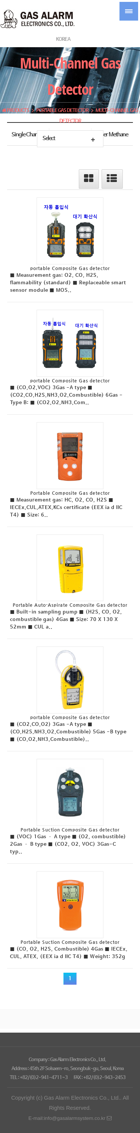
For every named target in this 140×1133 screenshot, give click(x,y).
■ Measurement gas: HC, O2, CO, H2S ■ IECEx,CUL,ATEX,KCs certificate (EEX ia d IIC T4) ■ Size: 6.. (66, 507)
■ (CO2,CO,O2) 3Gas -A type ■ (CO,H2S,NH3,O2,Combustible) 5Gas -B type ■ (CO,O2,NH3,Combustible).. (68, 732)
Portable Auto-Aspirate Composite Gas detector (70, 605)
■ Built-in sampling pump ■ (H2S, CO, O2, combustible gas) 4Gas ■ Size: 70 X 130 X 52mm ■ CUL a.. (66, 619)
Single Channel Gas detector (28, 136)
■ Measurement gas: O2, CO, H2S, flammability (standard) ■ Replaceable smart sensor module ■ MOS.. (68, 283)
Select (49, 139)
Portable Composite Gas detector (70, 493)
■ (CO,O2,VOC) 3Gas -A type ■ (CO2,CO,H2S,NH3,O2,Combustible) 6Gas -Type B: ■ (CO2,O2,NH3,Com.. (66, 395)
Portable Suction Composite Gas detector (70, 829)
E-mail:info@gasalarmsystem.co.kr (70, 1118)
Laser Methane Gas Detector (112, 136)
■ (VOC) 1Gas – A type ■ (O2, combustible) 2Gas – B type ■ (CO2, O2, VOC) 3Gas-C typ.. (68, 844)
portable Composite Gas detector (70, 268)
